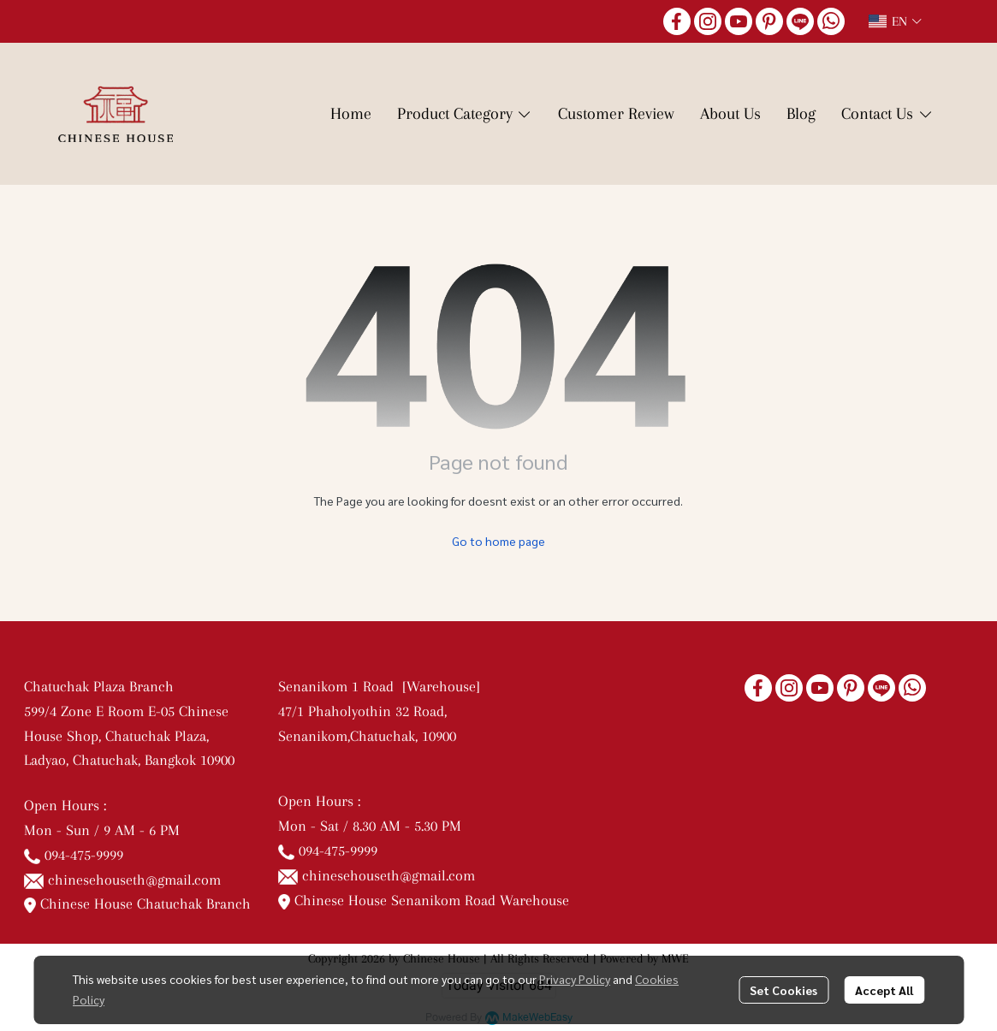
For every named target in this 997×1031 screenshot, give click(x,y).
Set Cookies (783, 990)
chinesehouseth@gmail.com (134, 879)
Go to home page (498, 540)
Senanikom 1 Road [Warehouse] (383, 686)
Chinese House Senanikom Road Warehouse (424, 900)
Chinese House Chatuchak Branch (138, 903)
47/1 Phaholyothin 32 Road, (362, 711)
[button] (895, 21)
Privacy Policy (574, 979)
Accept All (884, 990)
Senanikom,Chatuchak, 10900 (367, 735)
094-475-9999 (84, 854)
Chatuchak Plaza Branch (99, 686)
